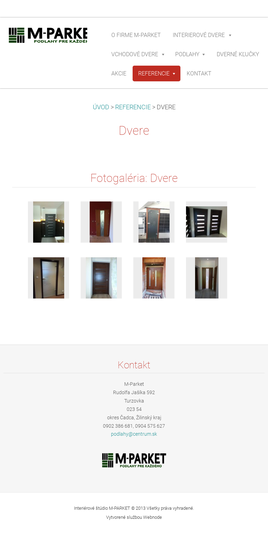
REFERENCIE (133, 107)
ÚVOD (101, 107)
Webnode (152, 517)
